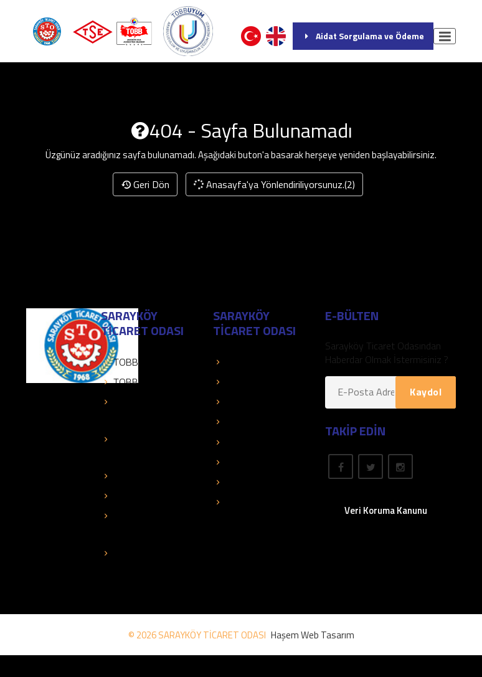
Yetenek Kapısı (137, 553)
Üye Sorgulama (250, 361)
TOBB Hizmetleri (141, 361)
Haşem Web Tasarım (312, 635)
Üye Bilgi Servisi (252, 381)
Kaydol (426, 391)
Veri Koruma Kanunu (385, 510)
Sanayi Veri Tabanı (144, 495)
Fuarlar (233, 482)
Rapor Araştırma (253, 502)
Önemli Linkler (247, 442)
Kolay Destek (134, 475)
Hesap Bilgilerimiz (255, 421)
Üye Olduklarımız (253, 401)
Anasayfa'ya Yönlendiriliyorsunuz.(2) (273, 184)
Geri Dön (145, 184)
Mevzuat (237, 462)
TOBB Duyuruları (141, 381)
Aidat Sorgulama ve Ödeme (363, 35)
